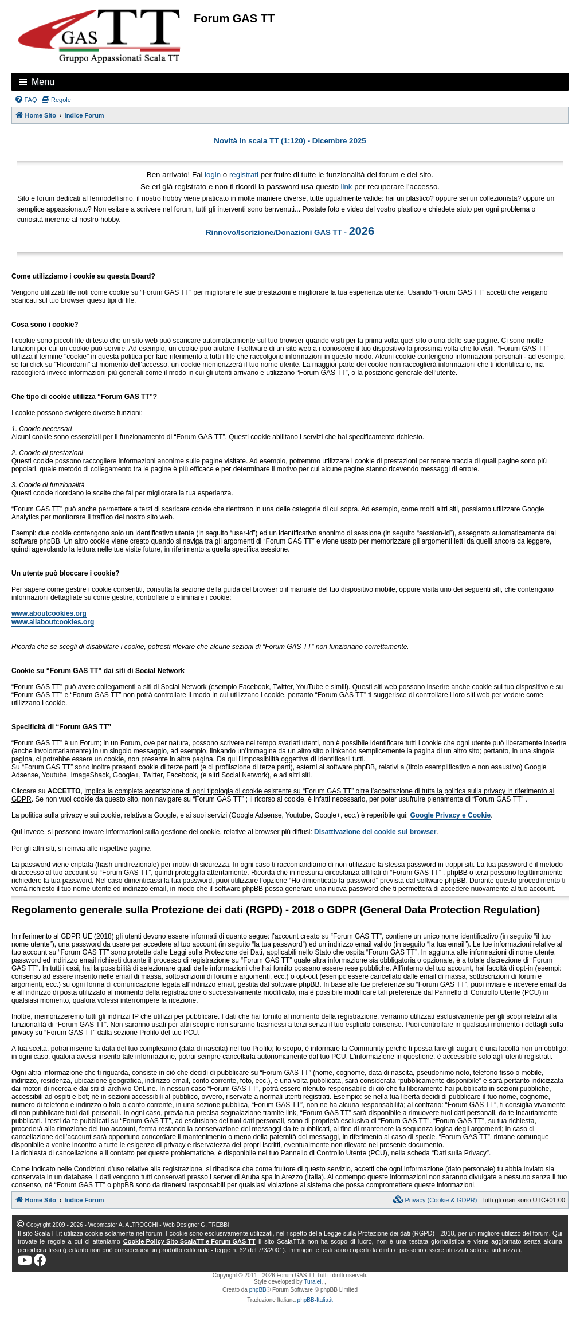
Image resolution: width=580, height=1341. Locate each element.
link (346, 186)
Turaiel (312, 1282)
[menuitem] (25, 100)
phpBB (258, 1290)
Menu (43, 82)
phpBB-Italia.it (315, 1300)
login (213, 174)
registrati (243, 174)
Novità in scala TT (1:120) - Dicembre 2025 (290, 140)
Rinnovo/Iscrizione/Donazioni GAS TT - (290, 231)
